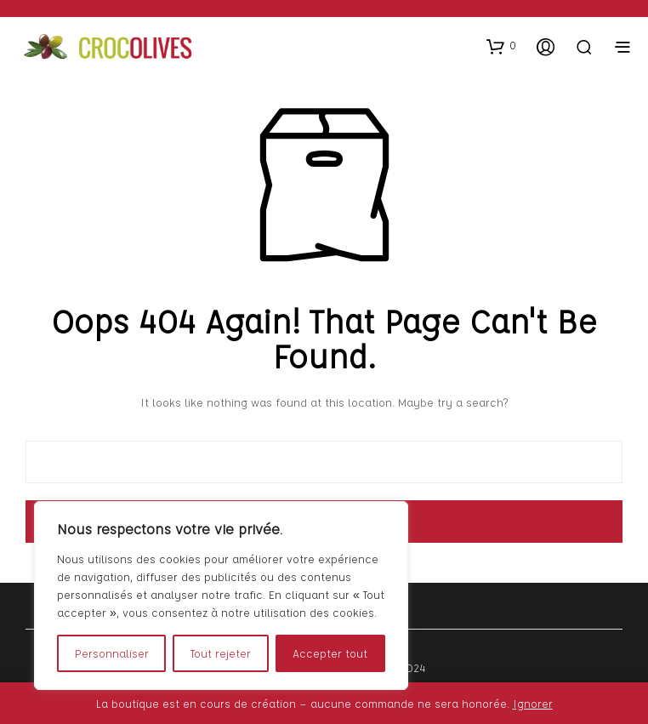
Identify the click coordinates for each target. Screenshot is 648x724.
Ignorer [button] (533, 703)
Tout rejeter (220, 653)
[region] (221, 595)
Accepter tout (330, 653)
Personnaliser (112, 653)
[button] (501, 45)
